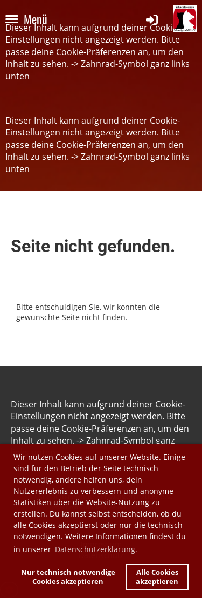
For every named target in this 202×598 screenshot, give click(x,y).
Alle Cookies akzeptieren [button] (157, 577)
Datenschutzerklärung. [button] (96, 549)
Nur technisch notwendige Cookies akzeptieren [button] (68, 577)
